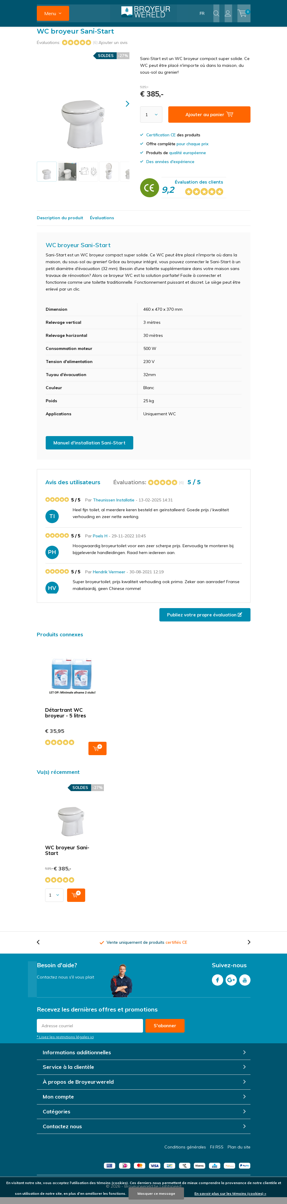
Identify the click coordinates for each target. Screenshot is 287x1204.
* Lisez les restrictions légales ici (65, 1043)
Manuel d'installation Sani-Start (89, 449)
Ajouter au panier (97, 754)
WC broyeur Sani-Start (67, 857)
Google (231, 985)
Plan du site (239, 1153)
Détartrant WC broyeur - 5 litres (65, 719)
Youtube (244, 985)
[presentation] (122, 110)
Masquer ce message (156, 1193)
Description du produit (60, 224)
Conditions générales (185, 1153)
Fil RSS (216, 1153)
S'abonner (165, 1032)
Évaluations (102, 224)
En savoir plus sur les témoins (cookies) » (230, 1193)
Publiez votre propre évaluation (204, 621)
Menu (50, 13)
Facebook (217, 985)
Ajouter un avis (113, 49)
